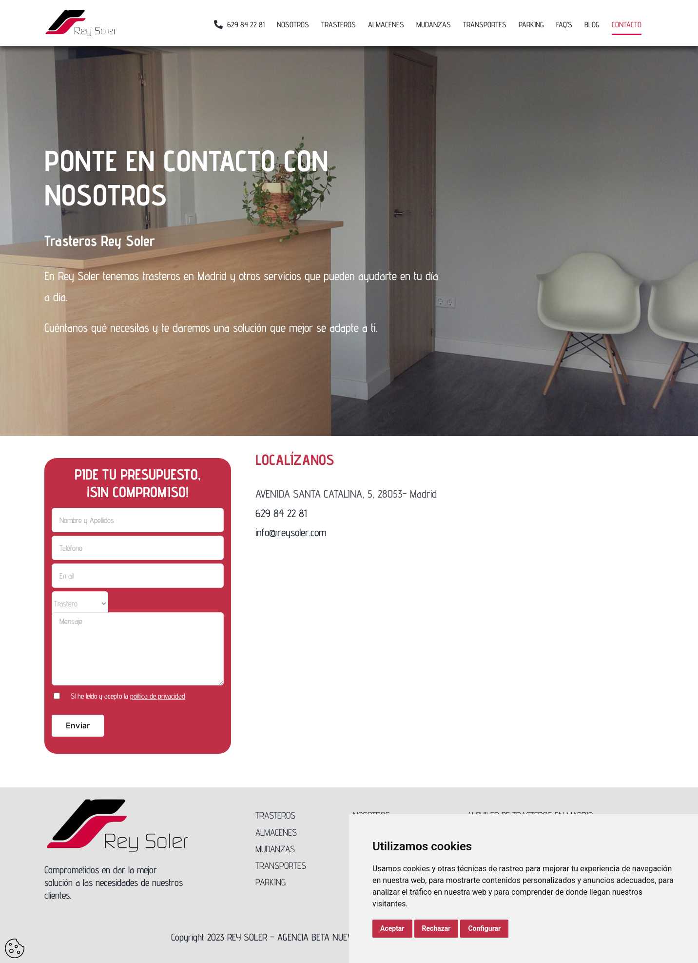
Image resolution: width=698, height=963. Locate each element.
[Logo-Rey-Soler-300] (117, 802)
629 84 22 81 (281, 513)
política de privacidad (157, 696)
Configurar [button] (484, 928)
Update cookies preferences (14, 948)
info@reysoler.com (291, 532)
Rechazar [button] (436, 928)
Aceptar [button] (392, 928)
